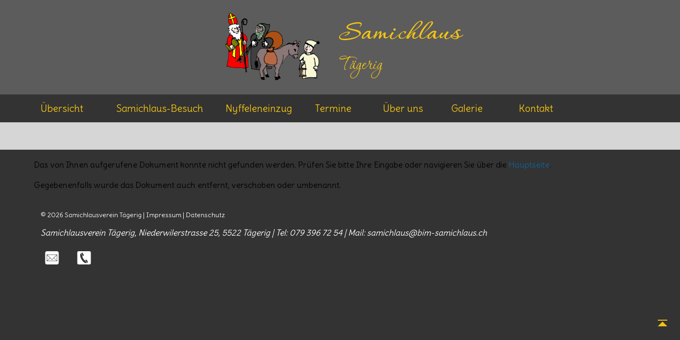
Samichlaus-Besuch (159, 108)
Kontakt (536, 108)
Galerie (467, 108)
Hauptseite (529, 165)
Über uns (403, 108)
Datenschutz (205, 215)
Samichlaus (400, 34)
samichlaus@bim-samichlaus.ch (427, 233)
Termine (333, 108)
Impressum (163, 215)
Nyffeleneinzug (259, 108)
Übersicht (62, 108)
